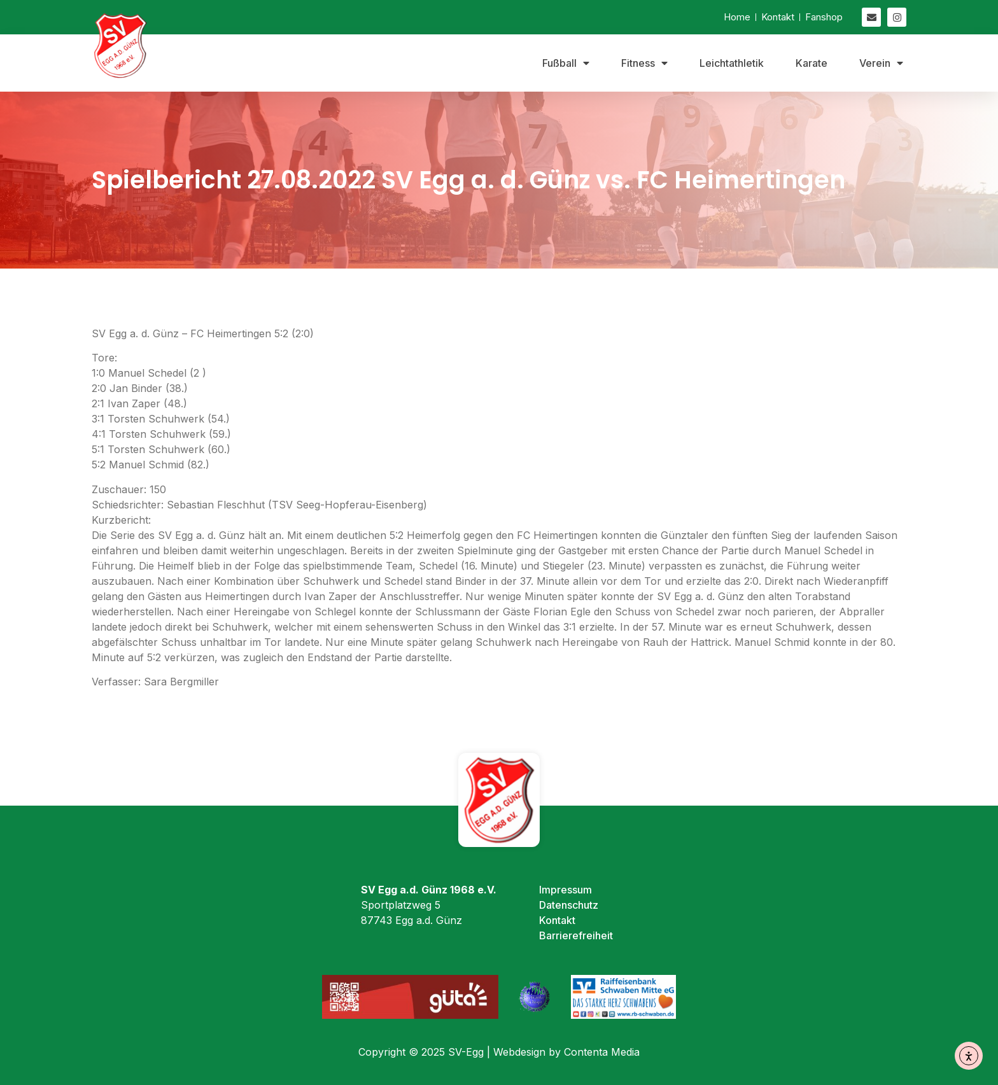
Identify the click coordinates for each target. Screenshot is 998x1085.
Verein (881, 63)
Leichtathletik (731, 63)
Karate (811, 63)
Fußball (565, 63)
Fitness (644, 63)
